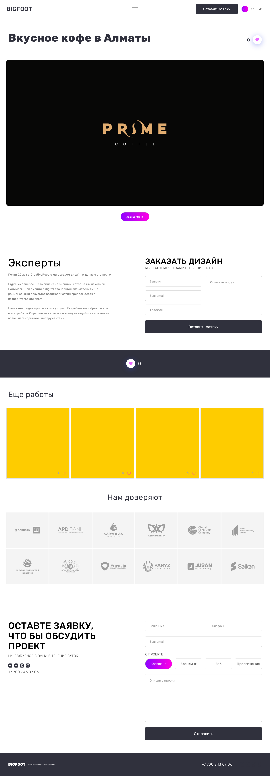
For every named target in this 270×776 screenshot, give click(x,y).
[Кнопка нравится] (257, 39)
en (252, 9)
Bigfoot (19, 9)
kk (260, 9)
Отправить (203, 734)
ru (244, 9)
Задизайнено (135, 216)
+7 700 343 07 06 (23, 672)
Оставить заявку (216, 9)
